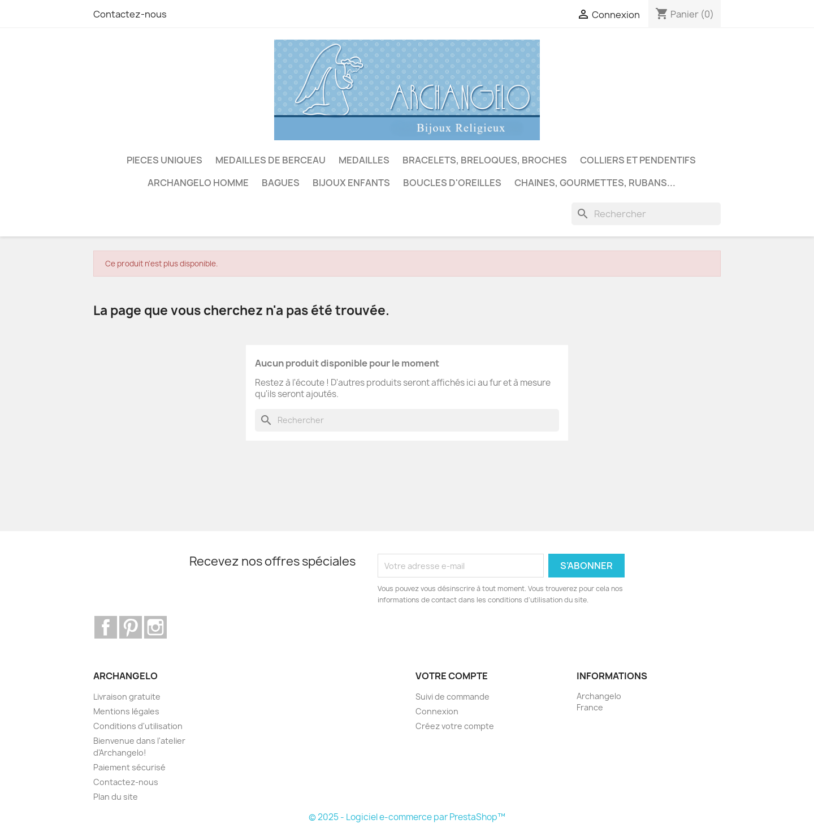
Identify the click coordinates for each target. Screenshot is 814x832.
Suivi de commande (452, 696)
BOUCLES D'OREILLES (452, 182)
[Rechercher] (646, 213)
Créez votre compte (454, 726)
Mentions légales (126, 711)
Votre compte (451, 676)
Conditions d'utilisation (138, 726)
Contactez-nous (130, 14)
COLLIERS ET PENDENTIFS (638, 160)
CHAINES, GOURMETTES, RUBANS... (595, 182)
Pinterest (130, 627)
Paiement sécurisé (129, 767)
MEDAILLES (364, 160)
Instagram (155, 627)
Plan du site (115, 796)
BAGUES (281, 182)
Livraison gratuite (127, 696)
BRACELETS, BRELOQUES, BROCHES (484, 160)
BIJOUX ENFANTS (351, 182)
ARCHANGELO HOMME (198, 182)
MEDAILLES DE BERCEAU (270, 160)
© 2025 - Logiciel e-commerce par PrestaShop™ (407, 817)
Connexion (436, 711)
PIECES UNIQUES (164, 160)
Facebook (105, 627)
